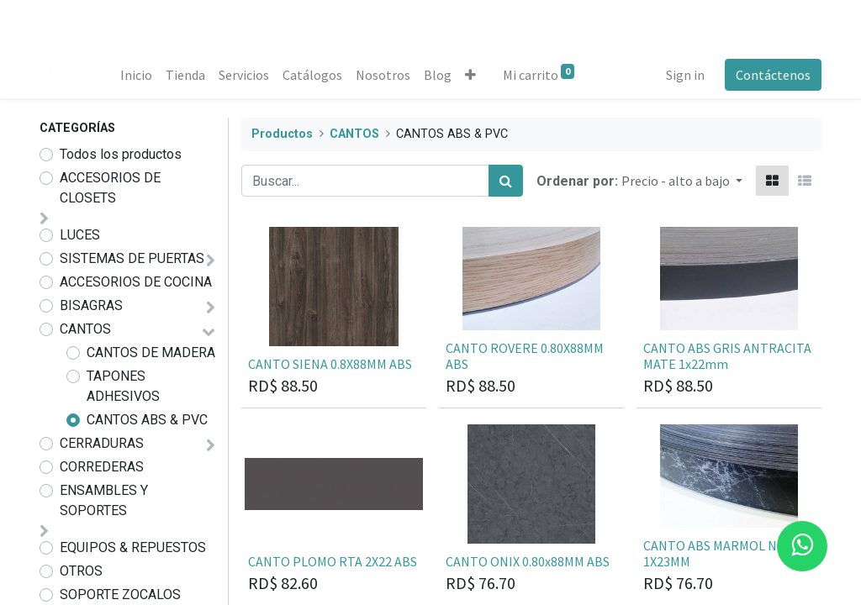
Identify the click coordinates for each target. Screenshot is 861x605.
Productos (282, 134)
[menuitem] (136, 75)
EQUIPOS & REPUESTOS (133, 547)
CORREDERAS (102, 467)
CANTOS (85, 329)
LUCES (80, 235)
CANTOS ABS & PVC (147, 420)
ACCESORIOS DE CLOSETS (110, 188)
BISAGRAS (91, 305)
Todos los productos (121, 154)
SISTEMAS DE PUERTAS (132, 258)
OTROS (81, 571)
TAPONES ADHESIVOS (123, 386)
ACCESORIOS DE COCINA (136, 282)
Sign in (685, 74)
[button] (470, 75)
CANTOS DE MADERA (151, 352)
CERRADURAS (102, 443)
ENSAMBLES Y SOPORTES (104, 500)
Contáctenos (773, 74)
